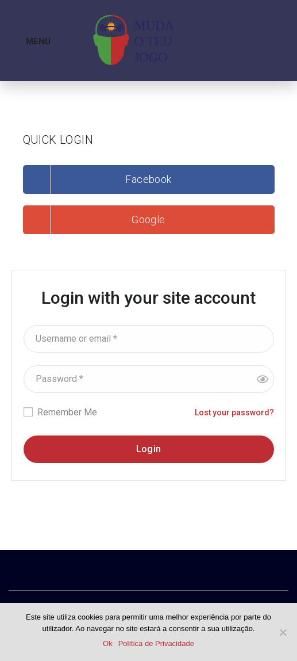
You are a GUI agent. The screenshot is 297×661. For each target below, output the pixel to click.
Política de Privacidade (156, 643)
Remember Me (60, 412)
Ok (108, 643)
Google (148, 219)
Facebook (148, 179)
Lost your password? (234, 412)
